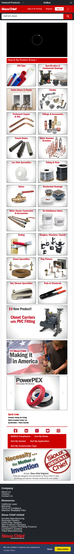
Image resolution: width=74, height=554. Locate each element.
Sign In (59, 9)
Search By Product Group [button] (21, 60)
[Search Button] (68, 16)
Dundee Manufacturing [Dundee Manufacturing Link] (12, 518)
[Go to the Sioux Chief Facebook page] (15, 431)
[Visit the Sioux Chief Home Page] (37, 536)
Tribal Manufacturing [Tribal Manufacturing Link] (11, 531)
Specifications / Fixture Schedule (18, 423)
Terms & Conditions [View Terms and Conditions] (11, 508)
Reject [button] (49, 549)
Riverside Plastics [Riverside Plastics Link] (10, 520)
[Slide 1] (37, 477)
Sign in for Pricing (35, 9)
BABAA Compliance (20, 436)
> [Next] (71, 2)
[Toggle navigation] (68, 8)
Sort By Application (39, 441)
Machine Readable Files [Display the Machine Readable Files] (13, 510)
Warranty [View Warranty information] (6, 506)
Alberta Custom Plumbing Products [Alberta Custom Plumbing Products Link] (19, 526)
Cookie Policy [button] (9, 550)
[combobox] (32, 16)
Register (49, 9)
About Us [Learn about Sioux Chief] (6, 492)
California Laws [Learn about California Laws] (9, 504)
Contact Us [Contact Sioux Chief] (7, 496)
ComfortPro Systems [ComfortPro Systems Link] (11, 529)
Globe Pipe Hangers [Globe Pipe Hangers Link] (11, 522)
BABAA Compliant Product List (17, 420)
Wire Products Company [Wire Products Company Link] (13, 524)
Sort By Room (41, 436)
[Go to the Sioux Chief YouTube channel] (48, 431)
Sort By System (18, 441)
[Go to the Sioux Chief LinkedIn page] (26, 431)
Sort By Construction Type (24, 446)
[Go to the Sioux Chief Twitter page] (37, 431)
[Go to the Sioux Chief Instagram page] (58, 431)
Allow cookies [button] (62, 549)
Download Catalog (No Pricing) (17, 418)
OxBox (47, 3)
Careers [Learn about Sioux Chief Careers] (5, 494)
